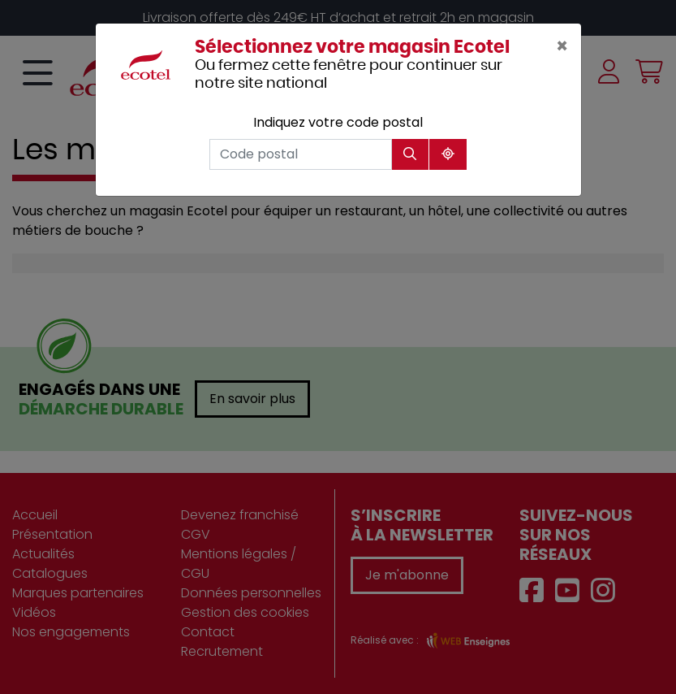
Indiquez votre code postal (338, 122)
